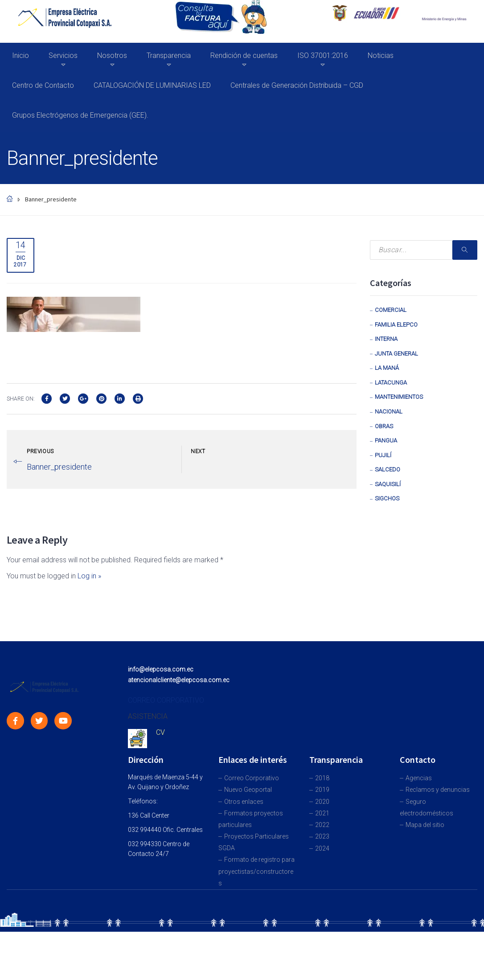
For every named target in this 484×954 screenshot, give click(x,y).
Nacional (388, 411)
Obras (384, 426)
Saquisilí (388, 484)
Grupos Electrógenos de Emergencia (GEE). (80, 115)
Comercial (390, 310)
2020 (322, 801)
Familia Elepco (396, 324)
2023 (322, 836)
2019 (322, 789)
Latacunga (391, 382)
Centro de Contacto (43, 85)
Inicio (20, 55)
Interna (386, 339)
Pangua (386, 440)
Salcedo (387, 469)
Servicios (63, 55)
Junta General (396, 353)
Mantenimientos (399, 396)
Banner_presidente (59, 466)
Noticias (381, 55)
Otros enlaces (243, 801)
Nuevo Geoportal (248, 789)
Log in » (89, 576)
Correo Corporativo (251, 778)
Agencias (419, 778)
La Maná (387, 367)
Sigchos (387, 498)
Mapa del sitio (425, 824)
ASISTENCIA (148, 716)
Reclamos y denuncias (438, 789)
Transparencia (169, 55)
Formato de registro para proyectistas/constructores (256, 871)
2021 (322, 813)
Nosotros (112, 55)
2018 (322, 778)
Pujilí (383, 455)
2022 (322, 824)
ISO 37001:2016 (322, 55)
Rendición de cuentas (244, 55)
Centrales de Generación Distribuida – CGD (296, 85)
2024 (322, 848)
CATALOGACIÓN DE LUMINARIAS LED (152, 85)
